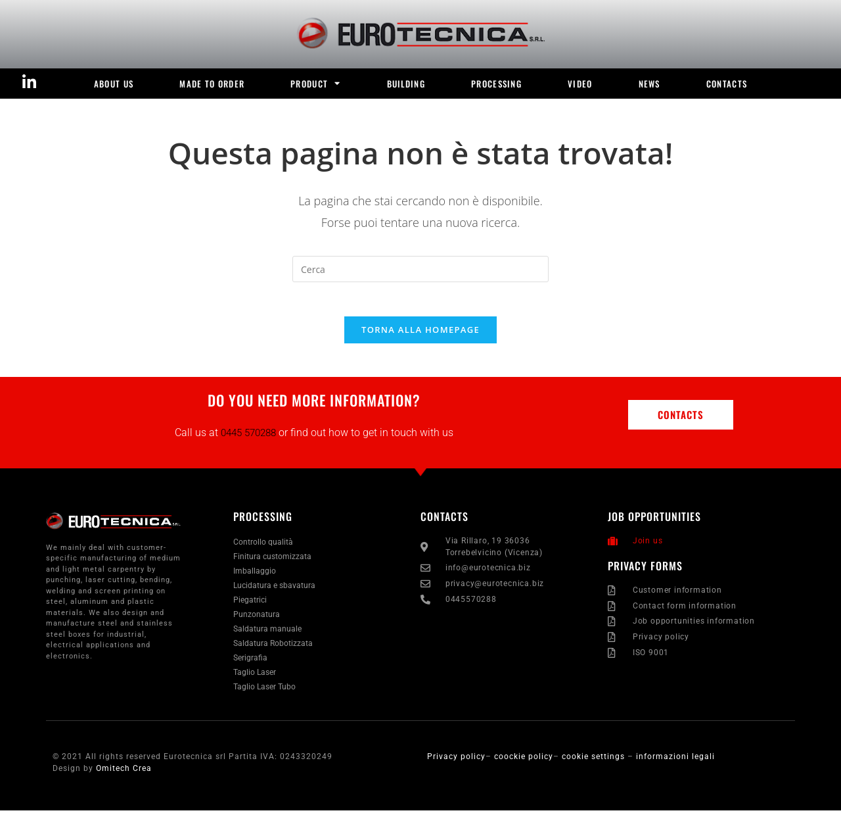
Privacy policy (456, 763)
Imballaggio (254, 577)
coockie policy (523, 763)
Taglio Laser (254, 678)
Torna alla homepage (420, 335)
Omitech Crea (124, 775)
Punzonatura (256, 621)
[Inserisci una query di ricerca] (420, 269)
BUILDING (406, 83)
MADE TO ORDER (211, 83)
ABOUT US (113, 83)
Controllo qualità (263, 548)
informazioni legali (675, 763)
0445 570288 (248, 438)
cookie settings (594, 763)
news (649, 83)
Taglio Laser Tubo (264, 693)
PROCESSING (496, 83)
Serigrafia (250, 664)
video (580, 83)
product (315, 83)
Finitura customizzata (272, 563)
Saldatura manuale (267, 635)
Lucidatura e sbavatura (274, 592)
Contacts (726, 83)
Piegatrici (250, 606)
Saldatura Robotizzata (273, 650)
